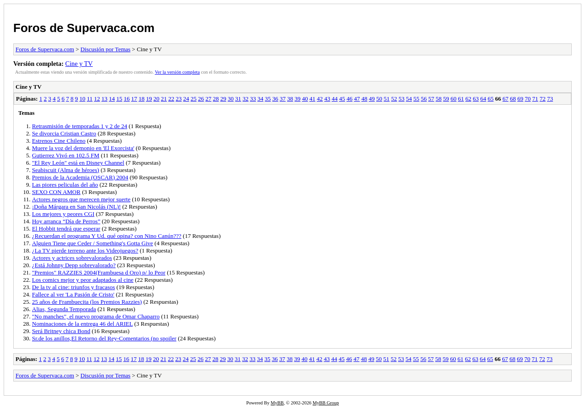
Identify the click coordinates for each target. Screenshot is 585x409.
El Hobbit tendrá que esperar (66, 228)
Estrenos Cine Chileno (58, 140)
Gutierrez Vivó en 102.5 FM (65, 155)
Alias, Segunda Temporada (64, 309)
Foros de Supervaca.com (83, 28)
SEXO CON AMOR (56, 191)
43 (327, 98)
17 (134, 98)
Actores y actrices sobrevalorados (72, 257)
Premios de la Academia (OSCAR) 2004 (80, 177)
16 (127, 98)
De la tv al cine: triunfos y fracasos (73, 287)
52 (394, 98)
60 (454, 98)
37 (283, 98)
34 (260, 98)
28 (216, 98)
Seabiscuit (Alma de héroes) (65, 170)
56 (424, 98)
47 (357, 98)
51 (386, 98)
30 (231, 98)
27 (208, 98)
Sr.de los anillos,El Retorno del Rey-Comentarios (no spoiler (104, 338)
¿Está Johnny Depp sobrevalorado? (74, 265)
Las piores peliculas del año (65, 184)
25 (194, 98)
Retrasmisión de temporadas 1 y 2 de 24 (79, 126)
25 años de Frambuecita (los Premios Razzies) (87, 301)
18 (141, 98)
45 (342, 98)
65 (491, 98)
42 (320, 98)
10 (82, 98)
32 (246, 98)
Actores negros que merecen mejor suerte (81, 199)
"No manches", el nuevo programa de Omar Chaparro (96, 316)
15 (119, 98)
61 (461, 98)
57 (431, 98)
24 (186, 98)
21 (164, 98)
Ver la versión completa (177, 72)
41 (312, 98)
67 (505, 98)
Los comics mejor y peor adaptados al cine (82, 279)
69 (520, 98)
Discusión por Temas (105, 49)
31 (238, 98)
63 (476, 98)
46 (349, 98)
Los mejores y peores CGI (63, 213)
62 (468, 98)
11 (90, 98)
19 (149, 98)
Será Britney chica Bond (61, 331)
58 (438, 98)
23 (178, 98)
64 (483, 98)
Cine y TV (79, 63)
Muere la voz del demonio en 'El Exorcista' (83, 148)
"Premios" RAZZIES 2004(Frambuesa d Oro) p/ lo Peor (98, 272)
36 (275, 98)
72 (543, 98)
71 (535, 98)
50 (379, 98)
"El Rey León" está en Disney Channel (78, 162)
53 (401, 98)
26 (201, 98)
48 (364, 98)
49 (372, 98)
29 (223, 98)
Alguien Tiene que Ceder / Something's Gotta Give (92, 243)
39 (297, 98)
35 (268, 98)
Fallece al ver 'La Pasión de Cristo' (73, 294)
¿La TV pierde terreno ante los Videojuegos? (85, 250)
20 (157, 98)
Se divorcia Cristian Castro (64, 133)
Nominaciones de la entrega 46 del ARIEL (82, 323)
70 (528, 98)
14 (112, 98)
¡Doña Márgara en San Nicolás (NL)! (76, 206)
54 (409, 98)
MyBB (277, 402)
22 (171, 98)
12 (97, 98)
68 (513, 98)
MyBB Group (326, 402)
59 (446, 98)
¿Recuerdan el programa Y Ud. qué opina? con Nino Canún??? (106, 235)
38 (290, 98)
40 (305, 98)
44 (335, 98)
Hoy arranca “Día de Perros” (66, 221)
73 (550, 98)
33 (253, 98)
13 (104, 98)
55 (416, 98)
